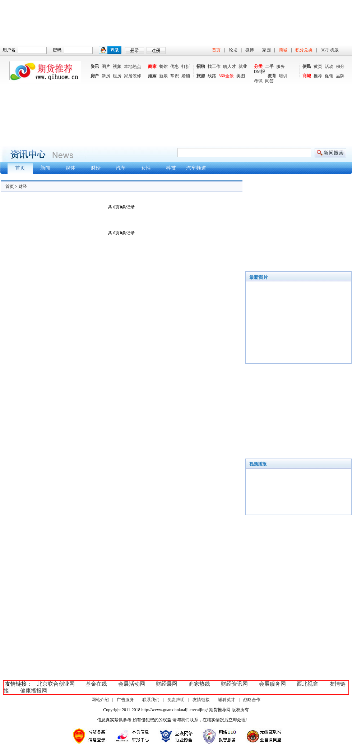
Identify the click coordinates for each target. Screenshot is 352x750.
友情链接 (201, 699)
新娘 (163, 75)
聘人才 (229, 66)
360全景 (226, 75)
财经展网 (166, 684)
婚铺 (185, 75)
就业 (242, 66)
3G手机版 (330, 49)
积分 (340, 66)
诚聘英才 (226, 699)
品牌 (340, 75)
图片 (106, 66)
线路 (212, 75)
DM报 (259, 71)
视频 (117, 66)
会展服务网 (272, 684)
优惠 (174, 66)
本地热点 (132, 66)
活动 (329, 66)
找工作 (214, 66)
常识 (174, 75)
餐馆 (163, 66)
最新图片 (258, 277)
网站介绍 (100, 699)
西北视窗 (307, 684)
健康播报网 (33, 691)
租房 (117, 75)
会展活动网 (131, 684)
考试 (258, 80)
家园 (266, 49)
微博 (249, 49)
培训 (283, 75)
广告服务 (125, 699)
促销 (329, 75)
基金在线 (96, 684)
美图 (240, 75)
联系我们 (150, 699)
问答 (269, 80)
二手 (269, 66)
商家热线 (199, 684)
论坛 (233, 49)
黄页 (318, 66)
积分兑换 (303, 49)
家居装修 (132, 75)
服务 (280, 66)
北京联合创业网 (56, 684)
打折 (185, 66)
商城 (283, 49)
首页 (216, 49)
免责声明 (176, 699)
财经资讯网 (234, 684)
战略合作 (251, 699)
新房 (106, 75)
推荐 (318, 75)
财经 (22, 186)
